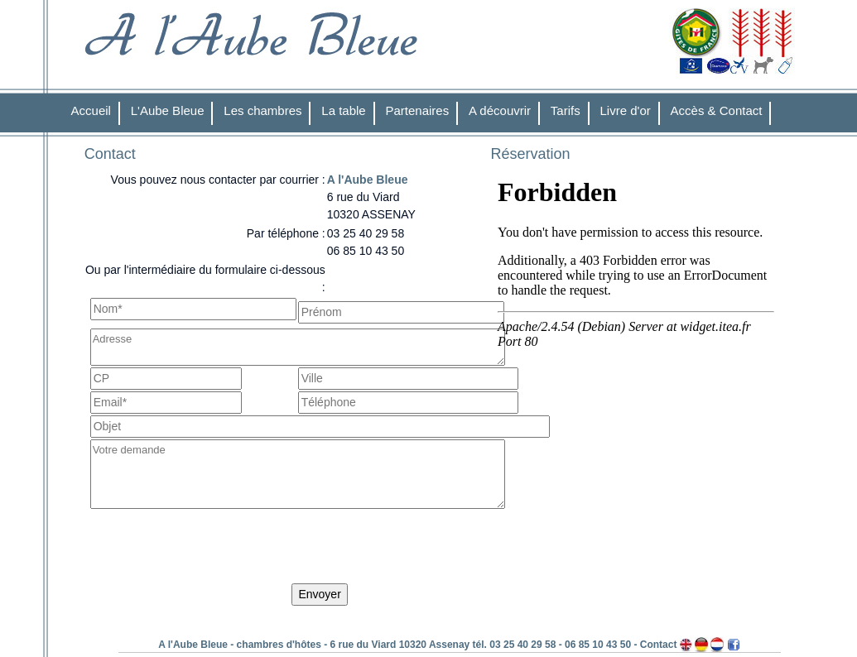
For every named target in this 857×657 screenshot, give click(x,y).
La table (343, 110)
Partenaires (418, 110)
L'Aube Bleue (168, 110)
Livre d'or (625, 110)
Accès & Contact (717, 110)
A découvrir (500, 110)
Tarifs (565, 110)
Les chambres (262, 110)
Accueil (91, 110)
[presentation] (216, 549)
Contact (658, 644)
